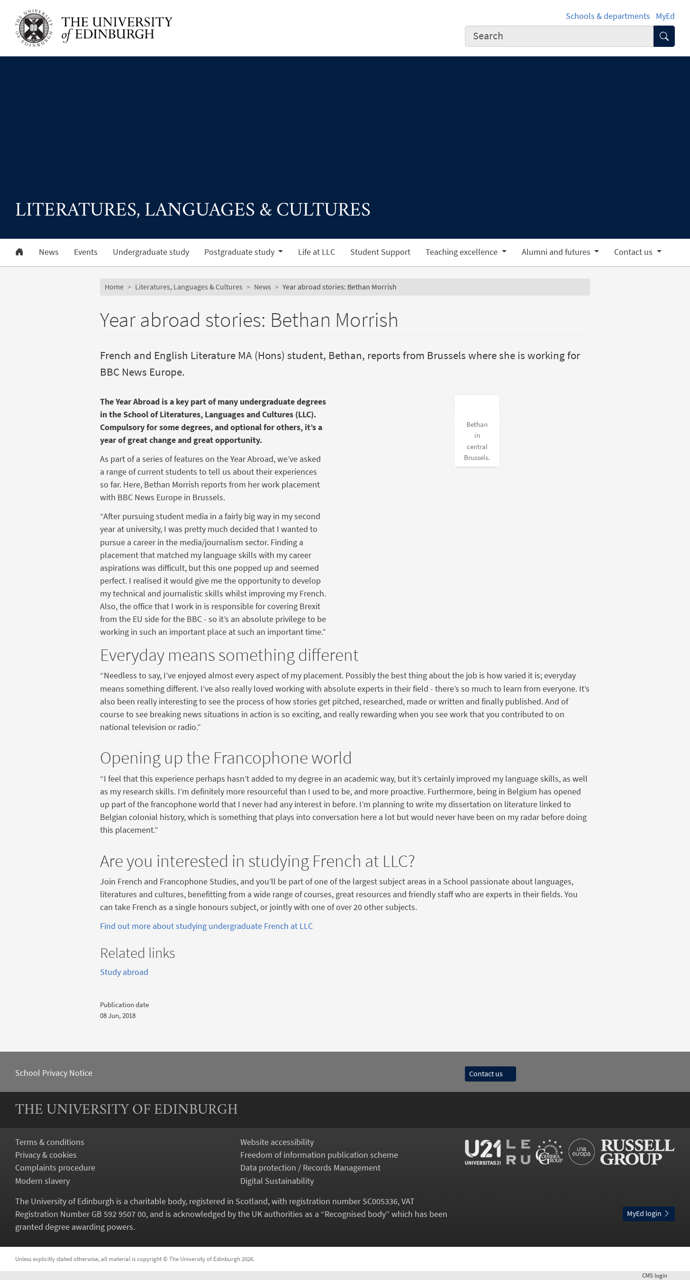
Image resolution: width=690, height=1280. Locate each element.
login (658, 1275)
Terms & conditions (49, 1141)
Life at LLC (316, 252)
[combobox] (559, 36)
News (49, 252)
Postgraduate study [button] (240, 252)
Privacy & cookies (46, 1154)
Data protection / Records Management (310, 1167)
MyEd (665, 15)
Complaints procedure (55, 1167)
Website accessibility (277, 1141)
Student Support (380, 252)
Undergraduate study (151, 252)
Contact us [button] (634, 252)
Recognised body (355, 1213)
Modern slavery (42, 1180)
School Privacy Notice (53, 1072)
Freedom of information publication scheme (319, 1154)
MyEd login (649, 1213)
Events (86, 252)
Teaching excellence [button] (462, 252)
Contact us (490, 1073)
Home (114, 286)
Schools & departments (608, 15)
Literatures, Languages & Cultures (189, 286)
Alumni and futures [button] (557, 252)
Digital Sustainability (277, 1180)
